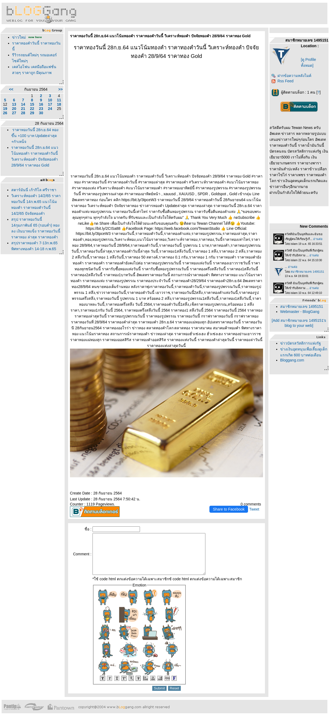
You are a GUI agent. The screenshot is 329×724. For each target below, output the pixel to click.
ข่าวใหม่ (19, 37)
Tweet (254, 509)
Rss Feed (282, 81)
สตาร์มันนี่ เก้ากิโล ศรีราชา (33, 190)
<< (11, 89)
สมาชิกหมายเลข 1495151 (301, 306)
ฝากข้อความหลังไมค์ (291, 75)
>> (60, 89)
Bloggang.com (292, 360)
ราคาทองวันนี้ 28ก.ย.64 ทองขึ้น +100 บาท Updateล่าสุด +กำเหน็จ (34, 136)
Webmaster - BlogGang (299, 311)
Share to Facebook (229, 509)
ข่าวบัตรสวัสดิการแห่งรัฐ (300, 343)
